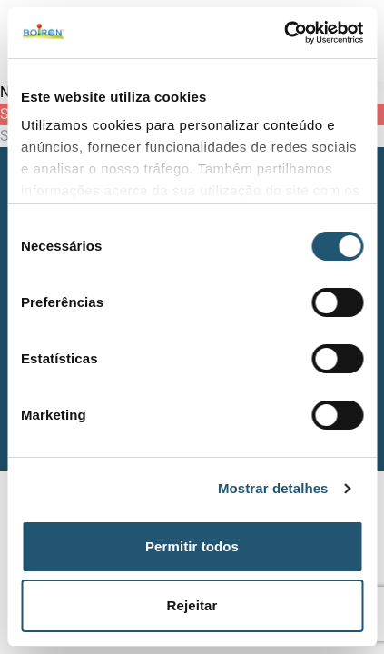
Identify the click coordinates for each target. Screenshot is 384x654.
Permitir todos (192, 546)
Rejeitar (192, 605)
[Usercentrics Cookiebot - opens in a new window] (283, 33)
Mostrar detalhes (273, 488)
